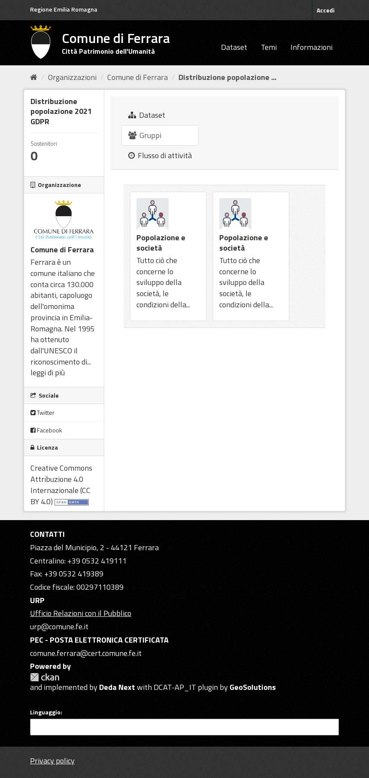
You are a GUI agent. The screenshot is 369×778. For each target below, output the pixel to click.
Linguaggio (45, 712)
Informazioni (311, 47)
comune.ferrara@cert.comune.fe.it (86, 653)
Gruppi (144, 135)
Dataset (234, 47)
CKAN (44, 677)
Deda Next (117, 687)
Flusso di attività (160, 155)
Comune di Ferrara (137, 77)
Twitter (42, 412)
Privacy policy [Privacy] (52, 760)
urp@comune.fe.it (59, 626)
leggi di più (47, 372)
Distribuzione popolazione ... (227, 77)
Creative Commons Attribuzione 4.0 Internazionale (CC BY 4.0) (61, 484)
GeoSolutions (253, 687)
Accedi (326, 10)
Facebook (46, 430)
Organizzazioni (72, 77)
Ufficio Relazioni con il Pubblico (80, 613)
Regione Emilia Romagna (63, 9)
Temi (269, 47)
